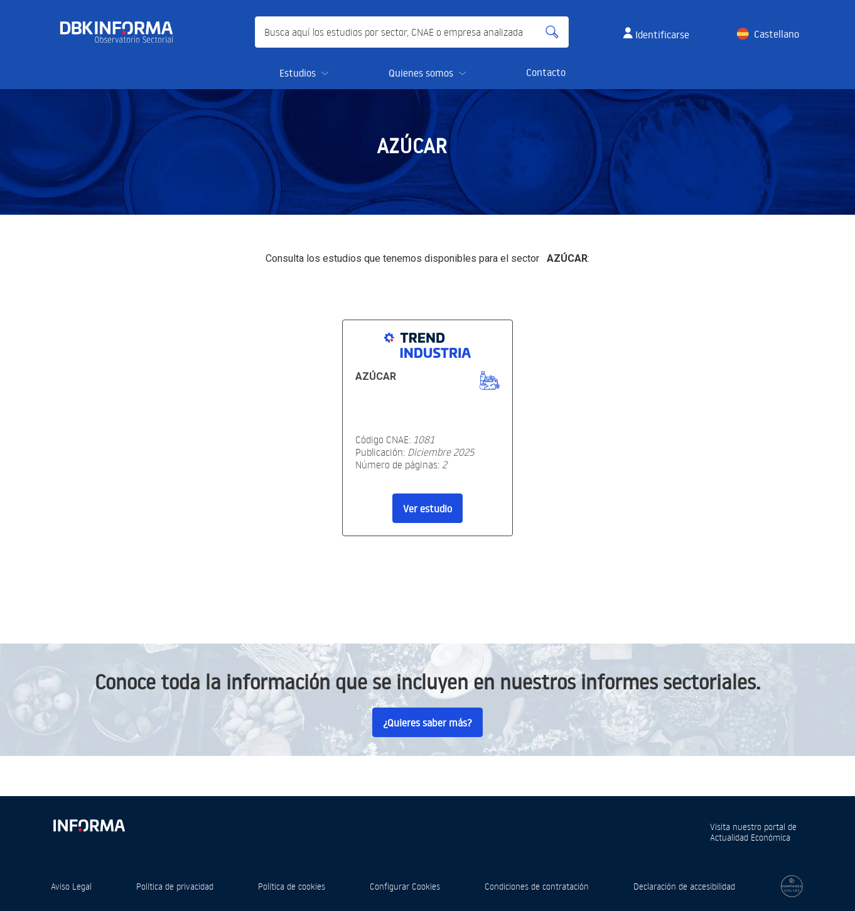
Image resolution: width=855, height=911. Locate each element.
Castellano (776, 34)
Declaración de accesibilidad (684, 886)
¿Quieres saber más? (427, 722)
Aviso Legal (71, 886)
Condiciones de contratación (537, 886)
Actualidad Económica (750, 837)
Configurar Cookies (405, 886)
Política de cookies (291, 886)
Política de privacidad (174, 886)
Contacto (546, 72)
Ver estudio (427, 508)
